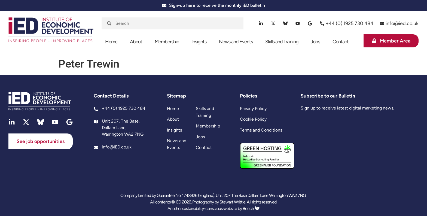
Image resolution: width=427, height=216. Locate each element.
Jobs (315, 42)
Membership (167, 42)
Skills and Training (281, 42)
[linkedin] (261, 23)
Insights (198, 42)
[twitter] (273, 23)
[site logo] (50, 33)
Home (111, 42)
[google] (310, 23)
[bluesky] (285, 23)
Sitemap (176, 96)
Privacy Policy (253, 108)
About (136, 42)
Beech (251, 208)
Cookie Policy (253, 119)
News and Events (236, 42)
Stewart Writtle (232, 202)
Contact (341, 42)
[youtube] (297, 23)
